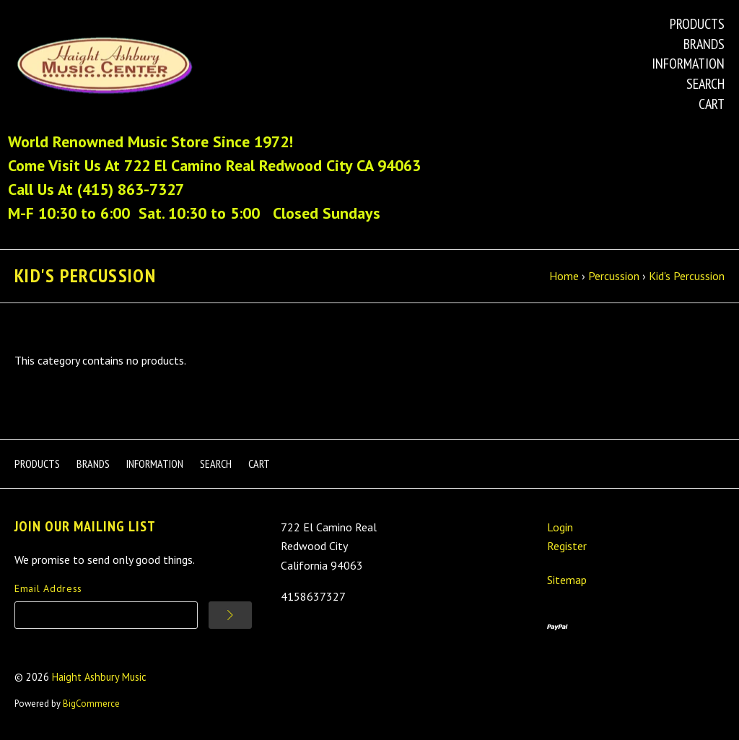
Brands (704, 44)
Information (688, 63)
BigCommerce (91, 703)
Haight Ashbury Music (99, 677)
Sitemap (567, 580)
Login (560, 527)
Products (697, 23)
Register (567, 546)
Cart (712, 104)
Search (705, 83)
